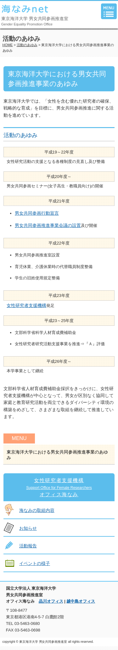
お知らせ (28, 528)
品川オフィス (51, 601)
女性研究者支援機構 (26, 305)
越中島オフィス (80, 601)
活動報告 (28, 545)
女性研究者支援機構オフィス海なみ (59, 487)
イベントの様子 (34, 563)
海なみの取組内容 (36, 510)
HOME (8, 45)
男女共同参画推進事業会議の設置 (48, 225)
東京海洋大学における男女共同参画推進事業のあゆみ (57, 454)
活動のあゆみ (27, 45)
